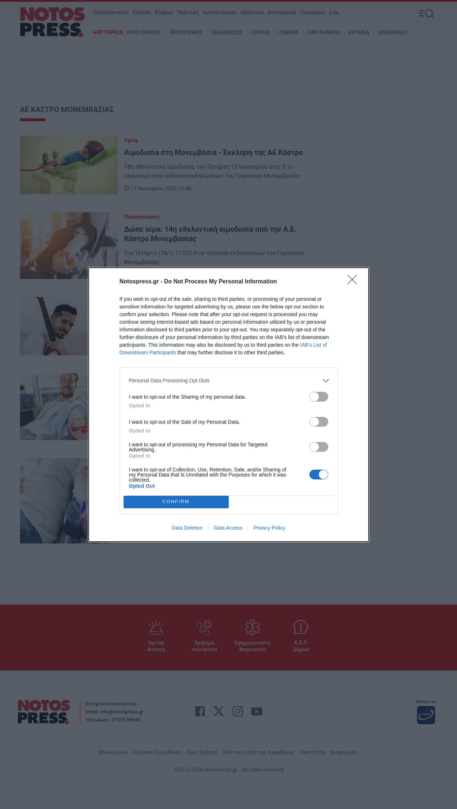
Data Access (228, 528)
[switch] (318, 397)
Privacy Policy (269, 528)
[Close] (354, 282)
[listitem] (228, 380)
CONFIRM (176, 502)
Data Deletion (187, 528)
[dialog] (229, 405)
